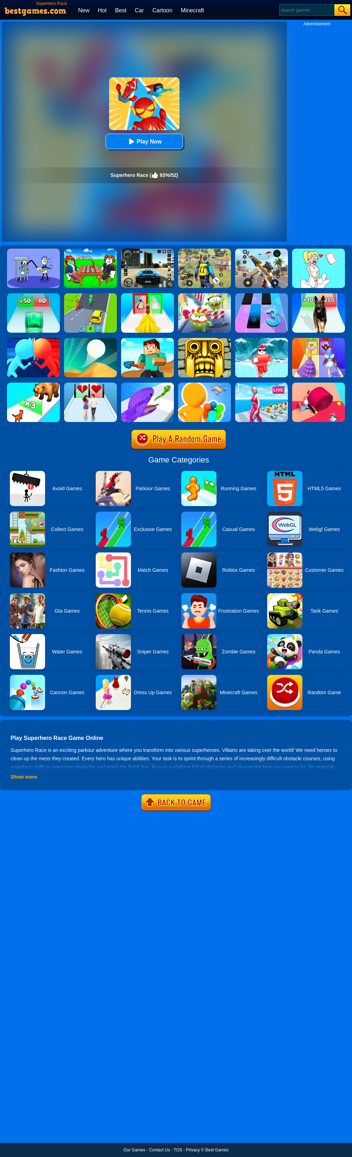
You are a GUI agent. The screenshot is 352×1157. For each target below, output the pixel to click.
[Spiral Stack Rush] (318, 385)
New (83, 10)
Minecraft (192, 10)
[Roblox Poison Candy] (90, 251)
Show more (24, 777)
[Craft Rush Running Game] (147, 340)
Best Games (216, 1150)
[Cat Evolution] (33, 385)
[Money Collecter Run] (33, 295)
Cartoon (162, 10)
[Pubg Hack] (204, 251)
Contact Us (159, 1150)
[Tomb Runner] (204, 340)
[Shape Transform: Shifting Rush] (90, 295)
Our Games (134, 1150)
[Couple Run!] (90, 385)
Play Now (144, 141)
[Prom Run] (318, 340)
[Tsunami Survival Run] (261, 340)
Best (120, 10)
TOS (178, 1150)
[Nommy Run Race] (204, 295)
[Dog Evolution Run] (318, 295)
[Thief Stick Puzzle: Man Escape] (33, 251)
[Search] (306, 10)
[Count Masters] (33, 340)
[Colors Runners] (204, 385)
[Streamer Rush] (261, 385)
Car (139, 10)
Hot (102, 10)
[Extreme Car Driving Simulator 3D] (147, 251)
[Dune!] (90, 340)
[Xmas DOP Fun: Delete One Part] (318, 251)
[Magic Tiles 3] (261, 295)
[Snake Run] (147, 385)
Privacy (193, 1150)
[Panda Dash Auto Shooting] (261, 251)
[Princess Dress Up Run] (147, 295)
